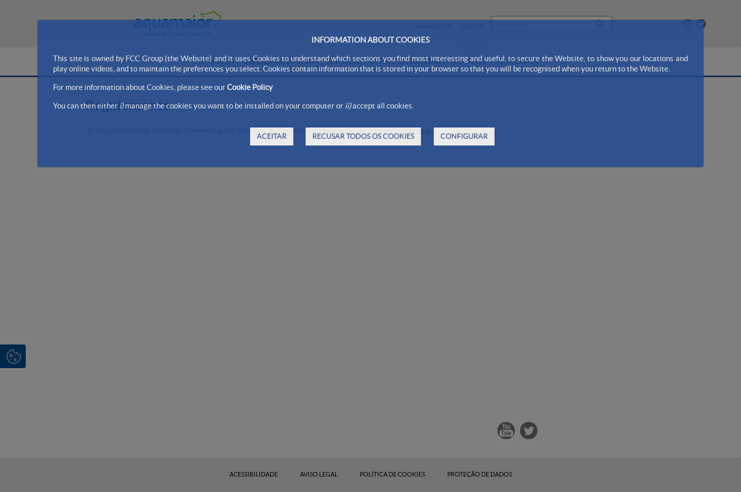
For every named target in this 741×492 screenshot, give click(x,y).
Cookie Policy (250, 87)
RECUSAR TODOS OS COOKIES (363, 136)
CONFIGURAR (464, 136)
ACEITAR (272, 136)
